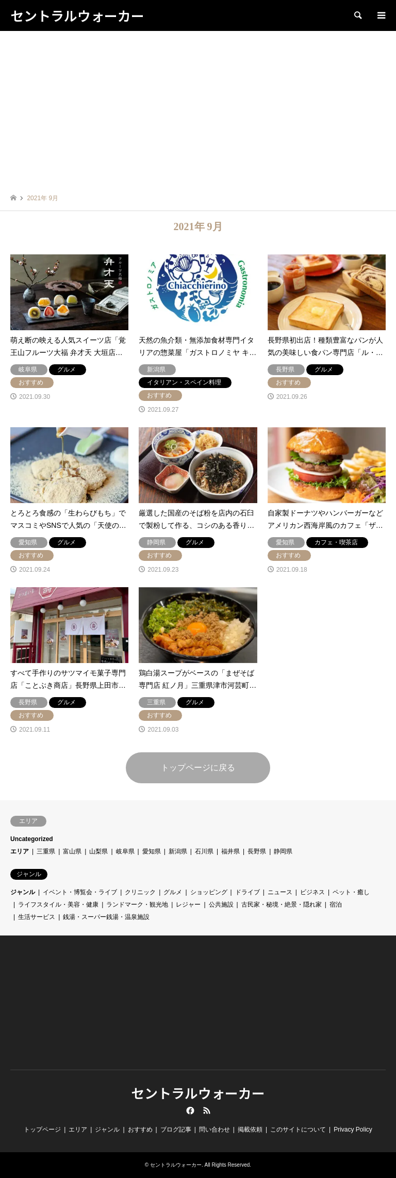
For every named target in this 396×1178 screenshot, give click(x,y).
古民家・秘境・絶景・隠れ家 (281, 904)
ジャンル (22, 892)
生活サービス (36, 917)
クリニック (140, 892)
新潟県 (178, 851)
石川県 (204, 851)
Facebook (189, 1110)
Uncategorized (31, 839)
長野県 (257, 851)
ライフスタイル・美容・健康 (58, 904)
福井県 (230, 851)
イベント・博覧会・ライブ (80, 892)
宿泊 (335, 904)
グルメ (172, 892)
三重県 (46, 851)
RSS (206, 1110)
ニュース (280, 892)
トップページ (42, 1129)
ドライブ (247, 892)
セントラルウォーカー (198, 1092)
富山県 (72, 851)
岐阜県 (125, 851)
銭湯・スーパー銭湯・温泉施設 (106, 917)
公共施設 (221, 904)
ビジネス (312, 892)
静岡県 (283, 851)
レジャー (188, 904)
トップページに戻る (198, 767)
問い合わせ (214, 1129)
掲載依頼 (250, 1129)
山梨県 (98, 851)
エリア (19, 851)
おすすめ (140, 1129)
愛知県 (151, 851)
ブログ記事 (175, 1129)
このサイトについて (298, 1129)
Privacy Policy (353, 1129)
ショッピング (208, 892)
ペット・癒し (351, 892)
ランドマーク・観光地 (137, 904)
